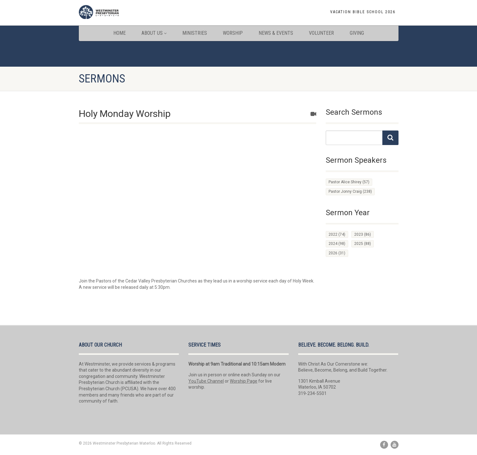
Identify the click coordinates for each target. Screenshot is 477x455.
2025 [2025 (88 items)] (362, 243)
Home (119, 33)
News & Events (276, 33)
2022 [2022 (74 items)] (337, 234)
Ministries (194, 33)
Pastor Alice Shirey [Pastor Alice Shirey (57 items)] (349, 182)
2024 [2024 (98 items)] (337, 243)
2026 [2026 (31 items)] (337, 253)
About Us (153, 33)
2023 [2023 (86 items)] (362, 234)
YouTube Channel (206, 381)
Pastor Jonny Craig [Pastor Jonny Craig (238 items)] (350, 191)
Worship (233, 33)
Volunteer (321, 33)
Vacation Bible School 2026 (362, 12)
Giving (357, 33)
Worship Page (243, 381)
